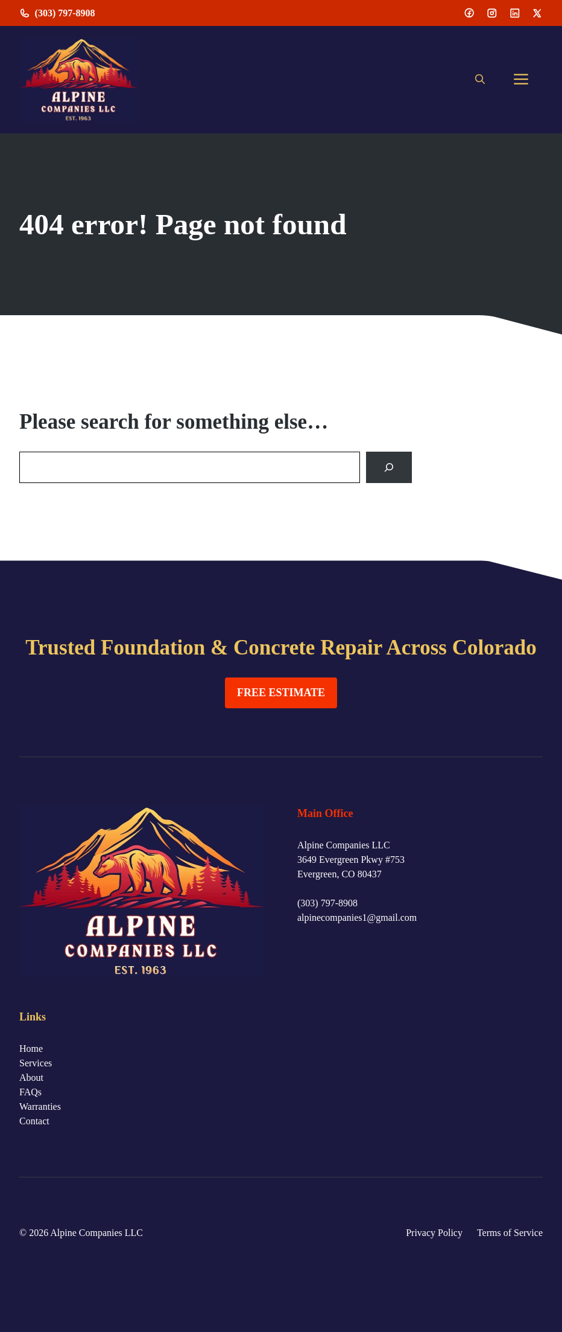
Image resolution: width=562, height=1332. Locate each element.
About (31, 1077)
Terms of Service (510, 1233)
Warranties (40, 1106)
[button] (480, 80)
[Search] (389, 467)
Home (31, 1048)
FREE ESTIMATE (281, 693)
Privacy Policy (434, 1233)
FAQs (30, 1092)
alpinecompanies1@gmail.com (357, 917)
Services (35, 1063)
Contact (34, 1121)
